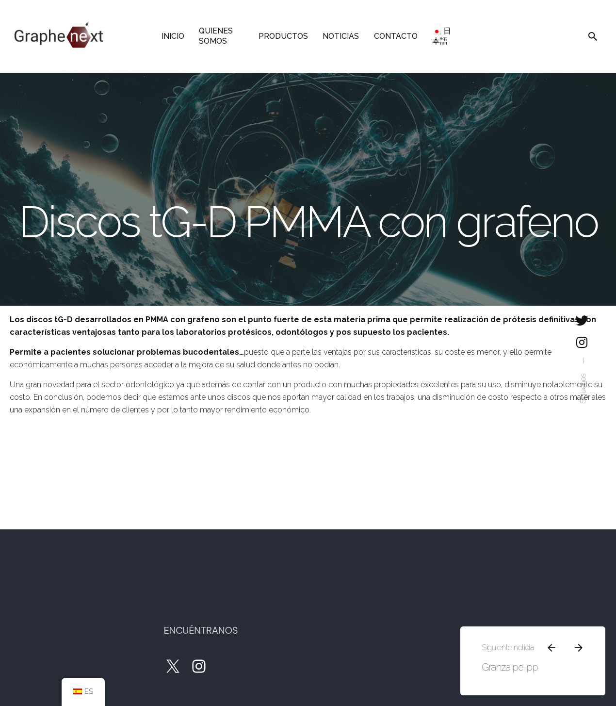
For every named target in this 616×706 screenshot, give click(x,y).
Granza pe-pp (508, 658)
